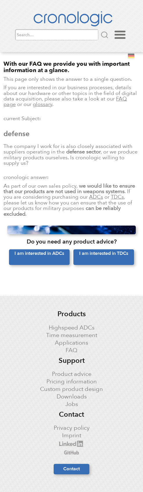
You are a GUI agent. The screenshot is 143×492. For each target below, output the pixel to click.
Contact (71, 469)
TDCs (117, 196)
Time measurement (71, 335)
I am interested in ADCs (39, 253)
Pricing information (71, 381)
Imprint (71, 435)
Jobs (71, 404)
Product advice (71, 374)
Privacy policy (72, 428)
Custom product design (71, 389)
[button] (120, 35)
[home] (71, 20)
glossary (42, 104)
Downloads (72, 396)
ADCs (96, 196)
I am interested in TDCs (103, 253)
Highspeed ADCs (72, 328)
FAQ (71, 350)
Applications (71, 343)
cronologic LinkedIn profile (43, 444)
